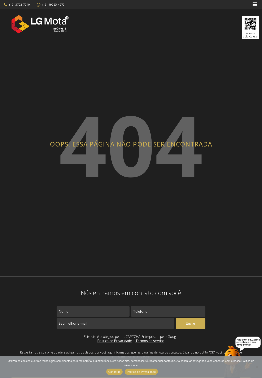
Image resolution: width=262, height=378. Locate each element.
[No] (257, 367)
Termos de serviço (149, 340)
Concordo (114, 371)
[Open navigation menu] (255, 4)
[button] (16, 5)
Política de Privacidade (114, 340)
